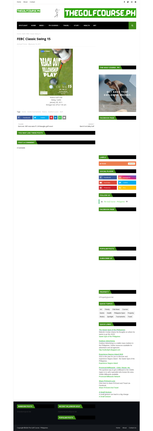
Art (101, 309)
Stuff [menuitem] (76, 25)
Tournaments (120, 317)
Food (118, 164)
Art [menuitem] (94, 25)
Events (24, 112)
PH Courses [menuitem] (53, 25)
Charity (107, 309)
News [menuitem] (41, 25)
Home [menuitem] (33, 25)
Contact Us (132, 428)
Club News (115, 309)
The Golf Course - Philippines (114, 202)
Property (131, 313)
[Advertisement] (117, 47)
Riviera (44, 112)
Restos (102, 317)
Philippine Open (119, 313)
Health (109, 313)
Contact (32, 2)
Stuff (23, 34)
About (25, 2)
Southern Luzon (53, 112)
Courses (125, 309)
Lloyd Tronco (23, 44)
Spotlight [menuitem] (23, 25)
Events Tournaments (34, 112)
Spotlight (110, 317)
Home (19, 2)
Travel (130, 317)
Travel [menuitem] (66, 25)
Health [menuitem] (87, 25)
